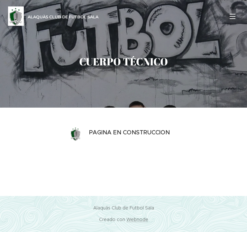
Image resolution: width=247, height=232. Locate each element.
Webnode (137, 219)
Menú (232, 16)
